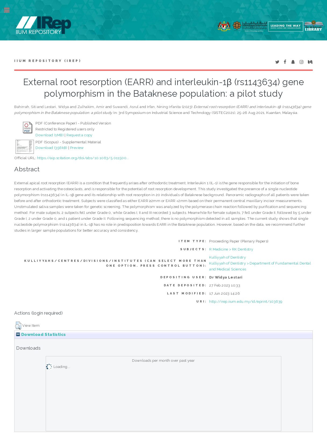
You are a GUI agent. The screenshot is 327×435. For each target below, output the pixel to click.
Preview (77, 147)
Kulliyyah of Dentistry (227, 257)
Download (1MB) (49, 135)
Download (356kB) (51, 147)
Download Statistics (41, 334)
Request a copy (79, 135)
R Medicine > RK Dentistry (231, 249)
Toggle (9, 10)
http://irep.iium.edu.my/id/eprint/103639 (245, 301)
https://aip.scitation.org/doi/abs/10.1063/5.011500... (83, 158)
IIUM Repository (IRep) (47, 61)
